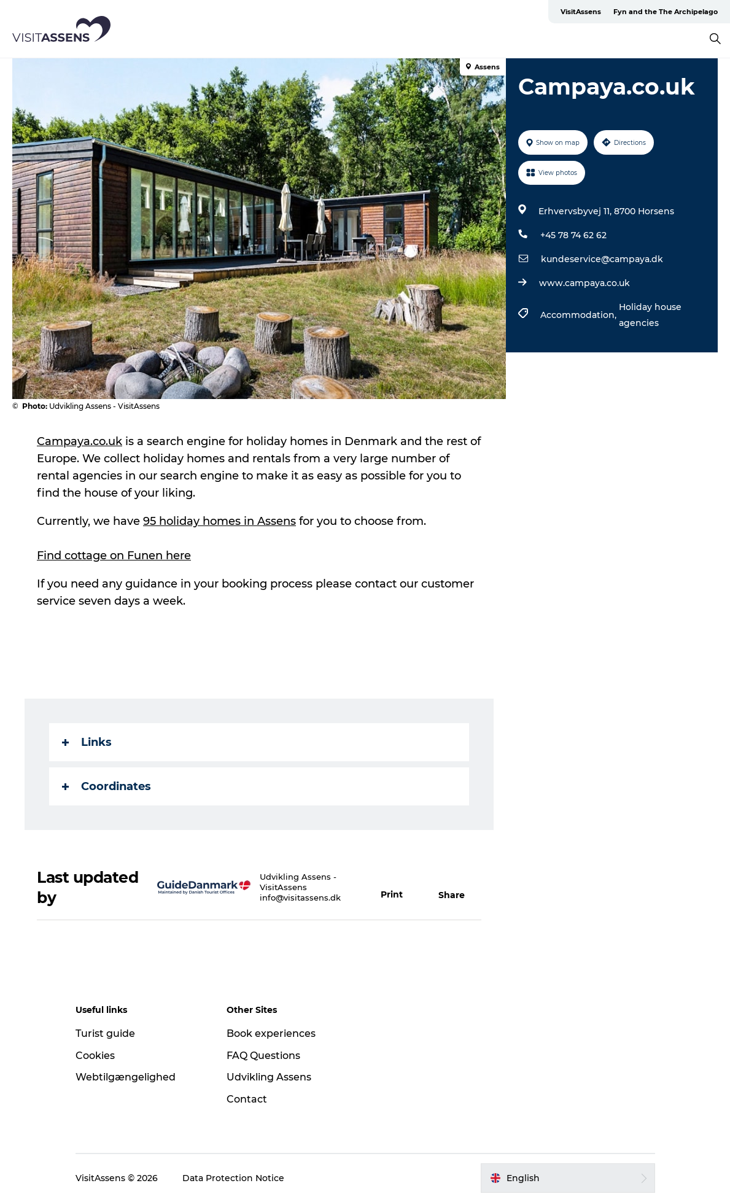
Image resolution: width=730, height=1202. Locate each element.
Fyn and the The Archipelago (665, 11)
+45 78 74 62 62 (573, 235)
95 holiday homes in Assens (219, 521)
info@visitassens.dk (300, 897)
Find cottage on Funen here (114, 555)
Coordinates (106, 786)
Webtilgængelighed (126, 1077)
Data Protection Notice (233, 1178)
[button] (397, 888)
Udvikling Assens (269, 1077)
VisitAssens (581, 11)
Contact (247, 1099)
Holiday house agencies (650, 314)
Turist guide (105, 1033)
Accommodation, (579, 314)
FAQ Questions (263, 1055)
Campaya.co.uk (79, 441)
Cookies (95, 1055)
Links (87, 742)
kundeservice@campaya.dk (602, 259)
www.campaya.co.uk (584, 283)
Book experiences (271, 1033)
